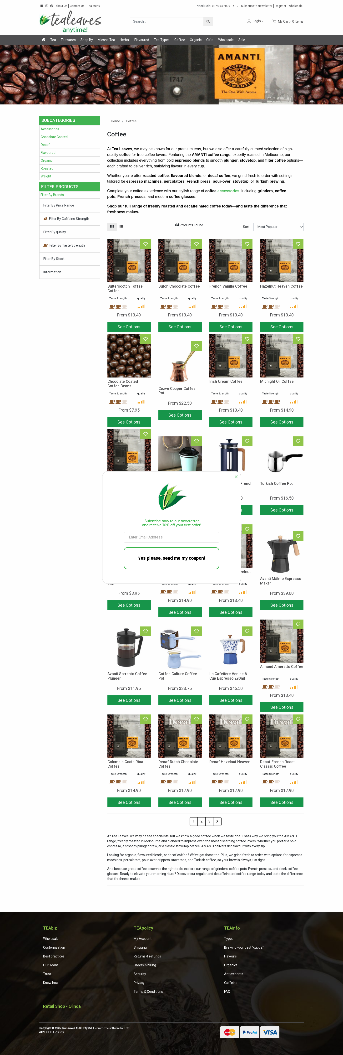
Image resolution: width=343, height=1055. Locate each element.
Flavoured (141, 40)
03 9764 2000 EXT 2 (217, 6)
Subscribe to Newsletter (256, 6)
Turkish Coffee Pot (276, 483)
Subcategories (58, 120)
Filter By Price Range (58, 205)
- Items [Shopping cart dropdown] (287, 21)
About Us (61, 6)
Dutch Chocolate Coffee (179, 286)
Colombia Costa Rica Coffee (125, 764)
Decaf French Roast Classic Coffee (277, 764)
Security (140, 974)
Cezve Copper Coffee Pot (177, 390)
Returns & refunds (147, 956)
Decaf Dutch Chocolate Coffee (178, 764)
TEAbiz (50, 928)
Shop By (87, 40)
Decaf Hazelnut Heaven (229, 762)
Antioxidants (233, 974)
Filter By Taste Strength (64, 245)
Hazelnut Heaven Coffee (281, 286)
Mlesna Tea (106, 40)
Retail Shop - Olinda (62, 1006)
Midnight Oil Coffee (277, 381)
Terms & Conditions (148, 991)
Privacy (139, 983)
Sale (241, 40)
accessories (228, 191)
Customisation (54, 947)
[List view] (121, 227)
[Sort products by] (278, 227)
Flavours (230, 956)
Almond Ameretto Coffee (281, 666)
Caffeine (230, 983)
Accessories (50, 129)
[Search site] (208, 21)
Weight (46, 176)
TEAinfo (232, 928)
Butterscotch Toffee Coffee (125, 288)
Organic (196, 40)
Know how (51, 983)
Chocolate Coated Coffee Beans (122, 383)
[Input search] (167, 21)
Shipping (140, 947)
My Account (142, 939)
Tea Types (162, 40)
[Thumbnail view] (112, 227)
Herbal (125, 40)
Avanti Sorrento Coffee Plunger (127, 676)
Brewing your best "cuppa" (244, 947)
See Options (129, 326)
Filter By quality (54, 232)
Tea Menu (93, 6)
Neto (126, 1028)
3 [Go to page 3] (209, 821)
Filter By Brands (52, 195)
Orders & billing (145, 965)
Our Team (50, 965)
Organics (230, 965)
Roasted (47, 168)
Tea (53, 40)
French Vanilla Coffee (228, 286)
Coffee (179, 40)
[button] (254, 21)
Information (52, 272)
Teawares (68, 40)
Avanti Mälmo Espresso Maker (280, 580)
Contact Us (77, 6)
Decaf (45, 145)
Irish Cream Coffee (225, 381)
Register (280, 6)
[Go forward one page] (217, 821)
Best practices (54, 956)
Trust (47, 974)
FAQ (227, 991)
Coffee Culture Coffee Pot (177, 676)
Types (228, 939)
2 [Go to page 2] (201, 821)
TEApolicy (143, 928)
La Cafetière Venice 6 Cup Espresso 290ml (228, 676)
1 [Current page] (194, 821)
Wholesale (295, 6)
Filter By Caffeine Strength (66, 219)
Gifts (209, 40)
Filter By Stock (54, 259)
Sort (246, 227)
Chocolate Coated (54, 137)
